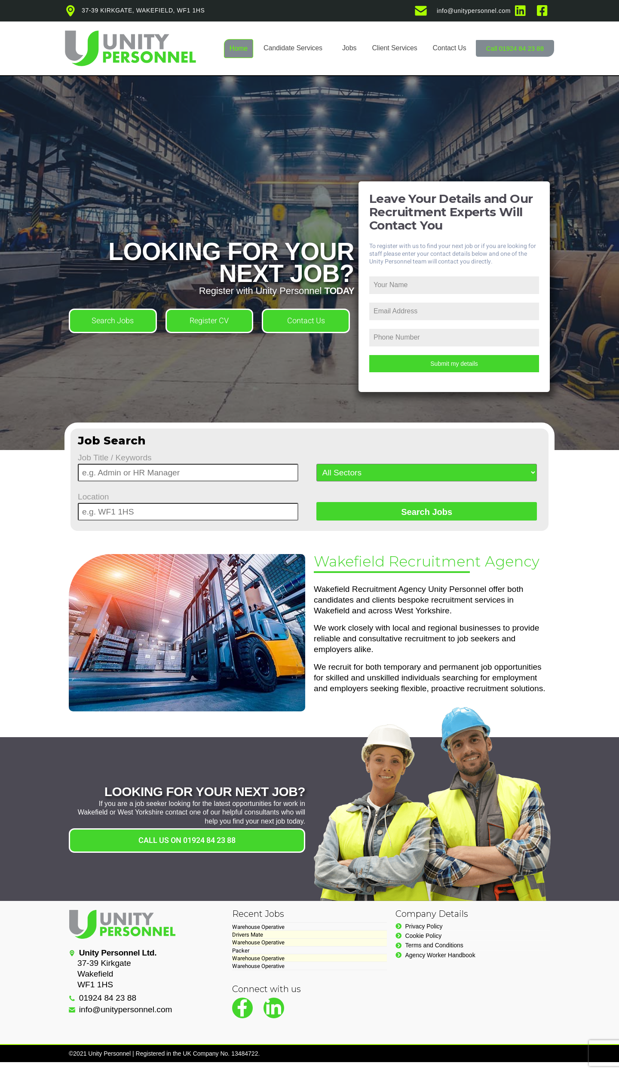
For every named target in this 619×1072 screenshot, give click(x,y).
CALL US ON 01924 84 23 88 (187, 840)
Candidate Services (293, 48)
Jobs (349, 48)
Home (239, 48)
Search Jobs (113, 321)
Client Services (394, 48)
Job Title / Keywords (115, 458)
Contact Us (449, 48)
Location (93, 497)
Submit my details (454, 363)
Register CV (209, 321)
